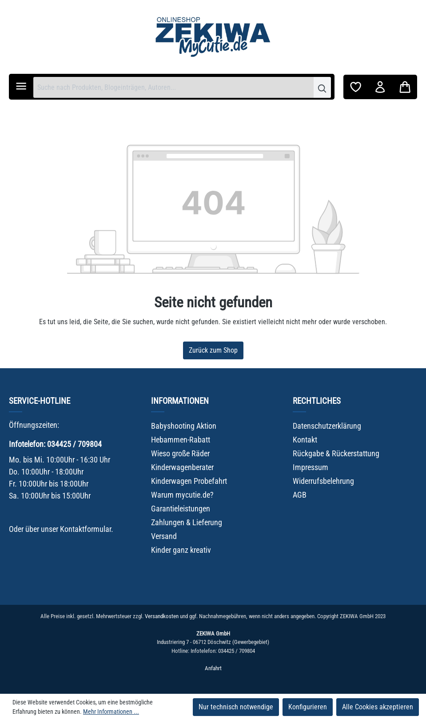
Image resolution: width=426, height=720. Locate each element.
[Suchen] (322, 87)
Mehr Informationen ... (111, 711)
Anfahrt (213, 668)
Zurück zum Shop (213, 350)
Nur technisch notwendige (236, 707)
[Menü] (21, 86)
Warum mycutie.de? (182, 494)
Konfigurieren (307, 707)
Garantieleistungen (180, 508)
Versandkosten (162, 616)
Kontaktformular (85, 529)
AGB (300, 494)
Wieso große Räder (180, 453)
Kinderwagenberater (182, 467)
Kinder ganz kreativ (181, 550)
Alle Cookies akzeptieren (377, 707)
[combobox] (173, 87)
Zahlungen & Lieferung (186, 522)
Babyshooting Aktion (183, 425)
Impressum (310, 467)
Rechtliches (317, 401)
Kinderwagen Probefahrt (189, 481)
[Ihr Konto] (380, 86)
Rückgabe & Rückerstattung (336, 453)
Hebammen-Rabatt (180, 439)
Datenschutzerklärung (327, 425)
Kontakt (305, 439)
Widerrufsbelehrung (323, 481)
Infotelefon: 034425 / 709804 (55, 444)
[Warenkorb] (405, 86)
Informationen (180, 401)
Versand (164, 536)
